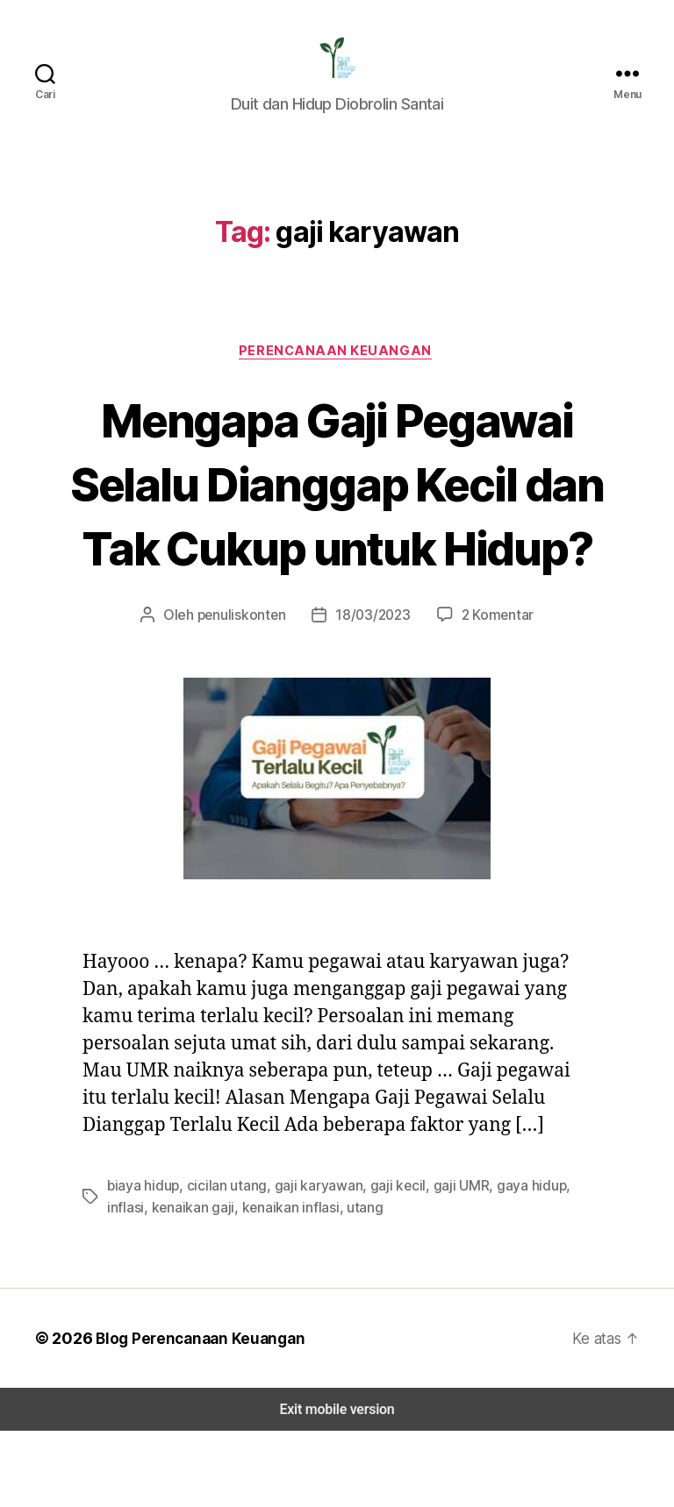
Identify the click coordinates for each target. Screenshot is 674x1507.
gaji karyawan (307, 1262)
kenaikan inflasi (239, 1283)
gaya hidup (511, 1262)
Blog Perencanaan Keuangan (195, 1414)
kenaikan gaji (146, 1283)
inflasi (569, 1262)
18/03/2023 (371, 691)
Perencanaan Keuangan (337, 362)
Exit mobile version (336, 1485)
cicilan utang (220, 1262)
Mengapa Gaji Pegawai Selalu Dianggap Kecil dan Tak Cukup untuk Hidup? (337, 526)
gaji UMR (443, 1262)
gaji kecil (382, 1262)
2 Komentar (490, 691)
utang (310, 1283)
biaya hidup (141, 1262)
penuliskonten (245, 691)
